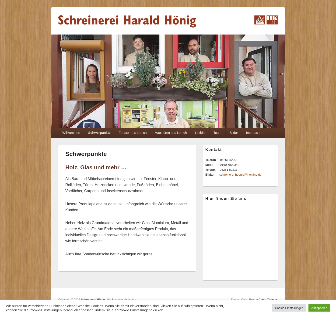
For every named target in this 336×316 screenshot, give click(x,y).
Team (217, 133)
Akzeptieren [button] (319, 308)
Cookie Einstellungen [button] (289, 308)
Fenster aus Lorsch (133, 133)
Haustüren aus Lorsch (171, 133)
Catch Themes (268, 299)
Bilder (234, 133)
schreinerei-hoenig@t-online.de (240, 174)
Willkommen (71, 133)
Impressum (254, 133)
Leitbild (200, 133)
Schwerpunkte (99, 133)
